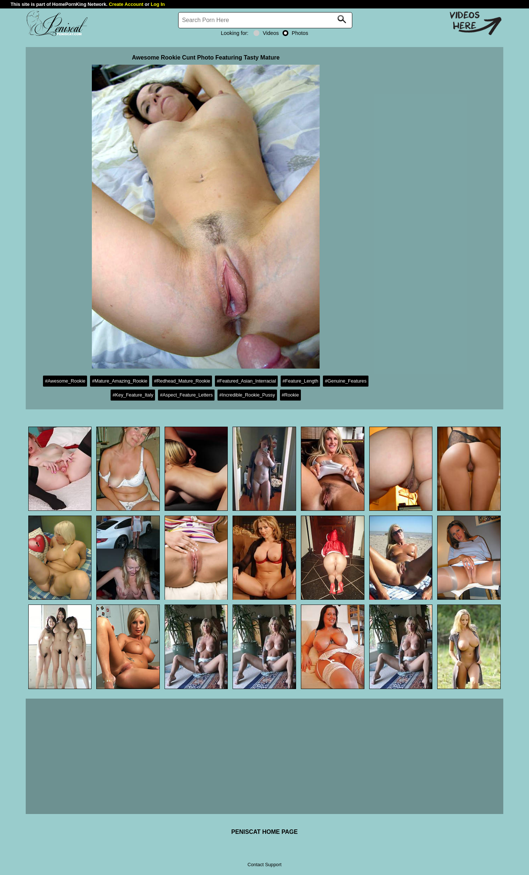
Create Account (126, 4)
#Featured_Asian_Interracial (246, 381)
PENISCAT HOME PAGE (264, 832)
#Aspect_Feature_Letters (186, 395)
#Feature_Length (300, 381)
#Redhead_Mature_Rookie (182, 381)
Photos (295, 33)
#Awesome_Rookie (65, 381)
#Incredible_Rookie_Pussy (247, 395)
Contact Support (264, 864)
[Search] (265, 20)
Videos (266, 33)
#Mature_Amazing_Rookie (119, 381)
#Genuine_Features (345, 381)
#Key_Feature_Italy (132, 395)
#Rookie (290, 395)
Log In (158, 4)
